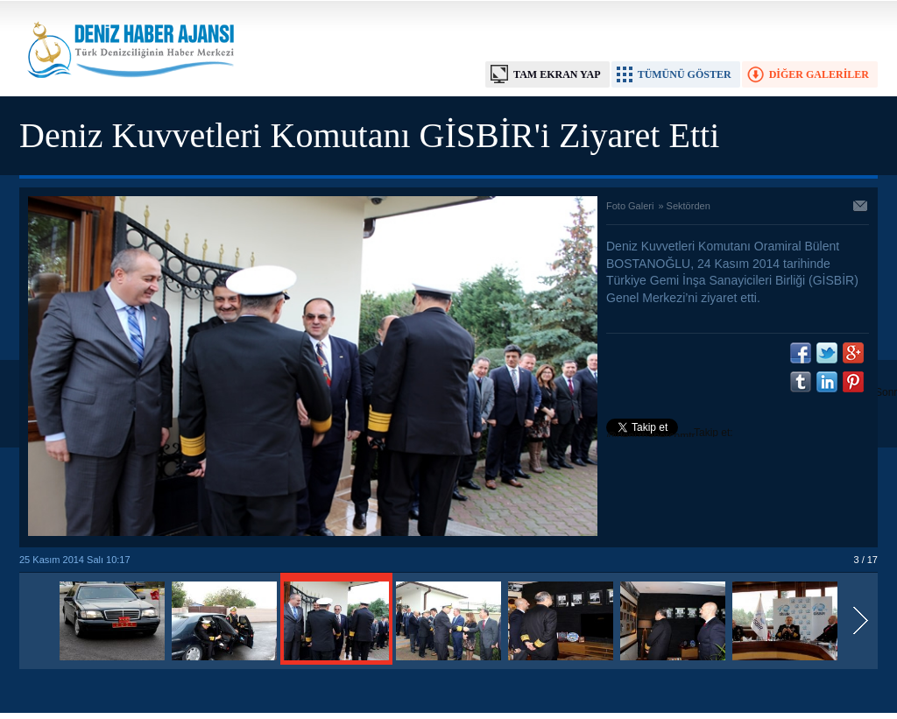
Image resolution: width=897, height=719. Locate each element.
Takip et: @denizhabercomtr (669, 434)
